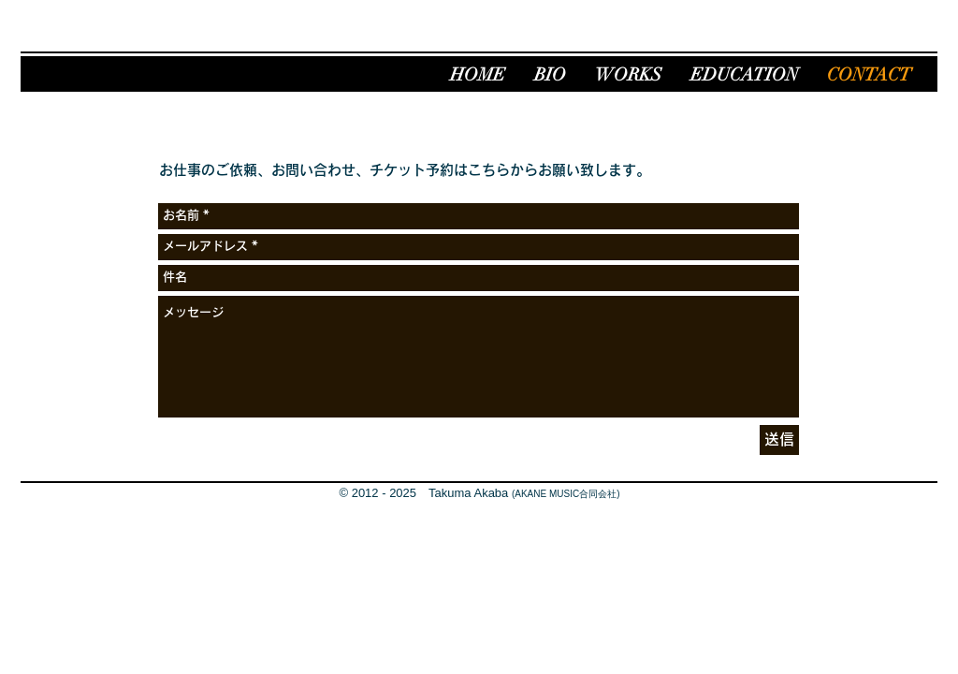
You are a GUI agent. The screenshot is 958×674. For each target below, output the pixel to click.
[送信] (779, 440)
